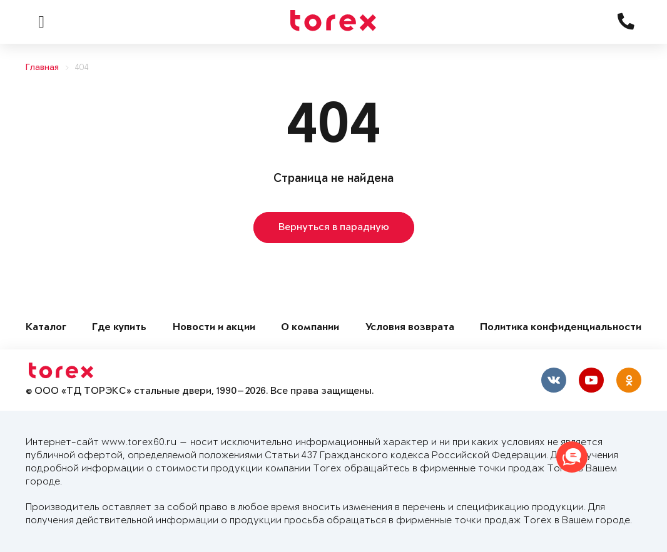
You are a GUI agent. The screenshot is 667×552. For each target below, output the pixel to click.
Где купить (119, 328)
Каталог (46, 328)
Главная (42, 68)
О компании (310, 328)
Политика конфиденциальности (560, 328)
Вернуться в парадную (333, 227)
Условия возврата (409, 328)
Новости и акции (214, 328)
